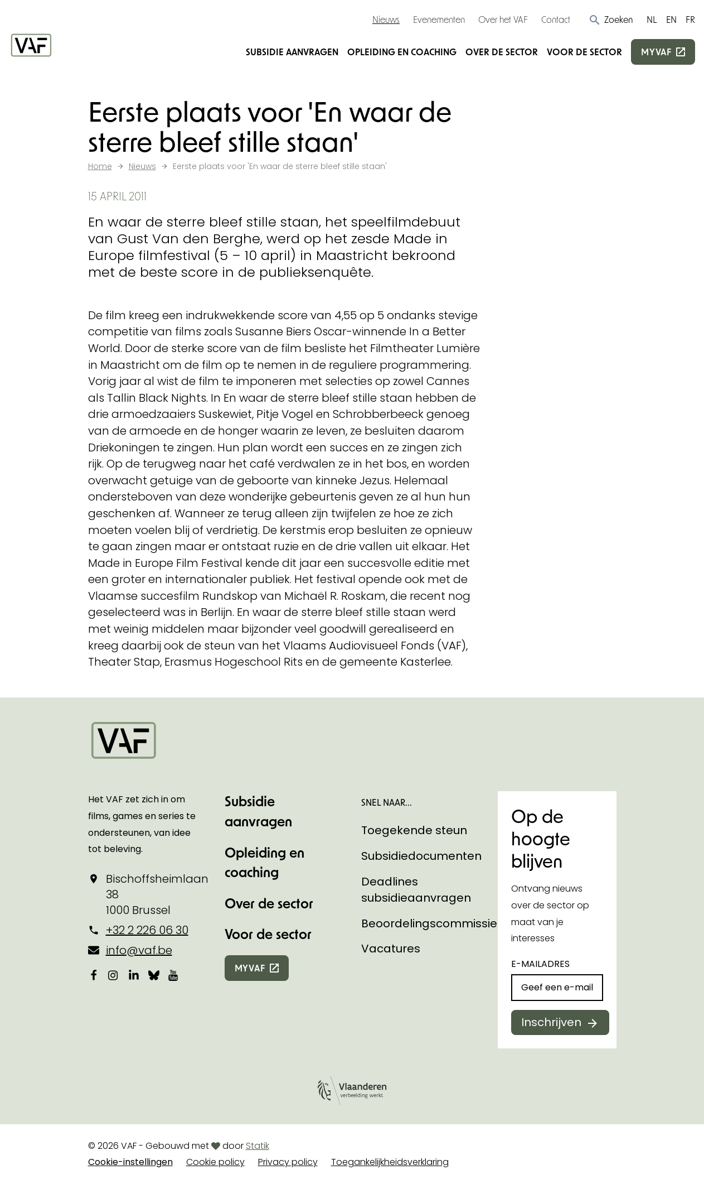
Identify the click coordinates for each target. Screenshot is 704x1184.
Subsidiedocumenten (421, 856)
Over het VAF (503, 19)
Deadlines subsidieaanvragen (416, 890)
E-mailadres (540, 963)
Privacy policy (288, 1162)
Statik (257, 1145)
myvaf (656, 51)
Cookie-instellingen (130, 1162)
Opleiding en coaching (402, 51)
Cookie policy (215, 1162)
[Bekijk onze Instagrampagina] (113, 975)
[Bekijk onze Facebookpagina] (93, 975)
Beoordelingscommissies (432, 923)
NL (652, 19)
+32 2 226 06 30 (147, 930)
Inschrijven (551, 1022)
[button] (610, 19)
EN (671, 19)
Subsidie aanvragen (292, 51)
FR (690, 19)
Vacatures (390, 948)
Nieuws (386, 19)
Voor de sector (584, 51)
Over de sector (501, 51)
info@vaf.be (139, 950)
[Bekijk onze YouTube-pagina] (173, 975)
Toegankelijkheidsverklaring (390, 1162)
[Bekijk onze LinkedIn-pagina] (133, 975)
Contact (555, 19)
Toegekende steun (414, 830)
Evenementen (439, 19)
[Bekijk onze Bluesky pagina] (153, 975)
